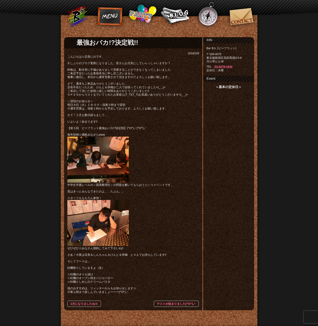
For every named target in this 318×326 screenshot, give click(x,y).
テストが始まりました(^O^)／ (176, 303)
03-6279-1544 (223, 66)
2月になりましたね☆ (84, 303)
